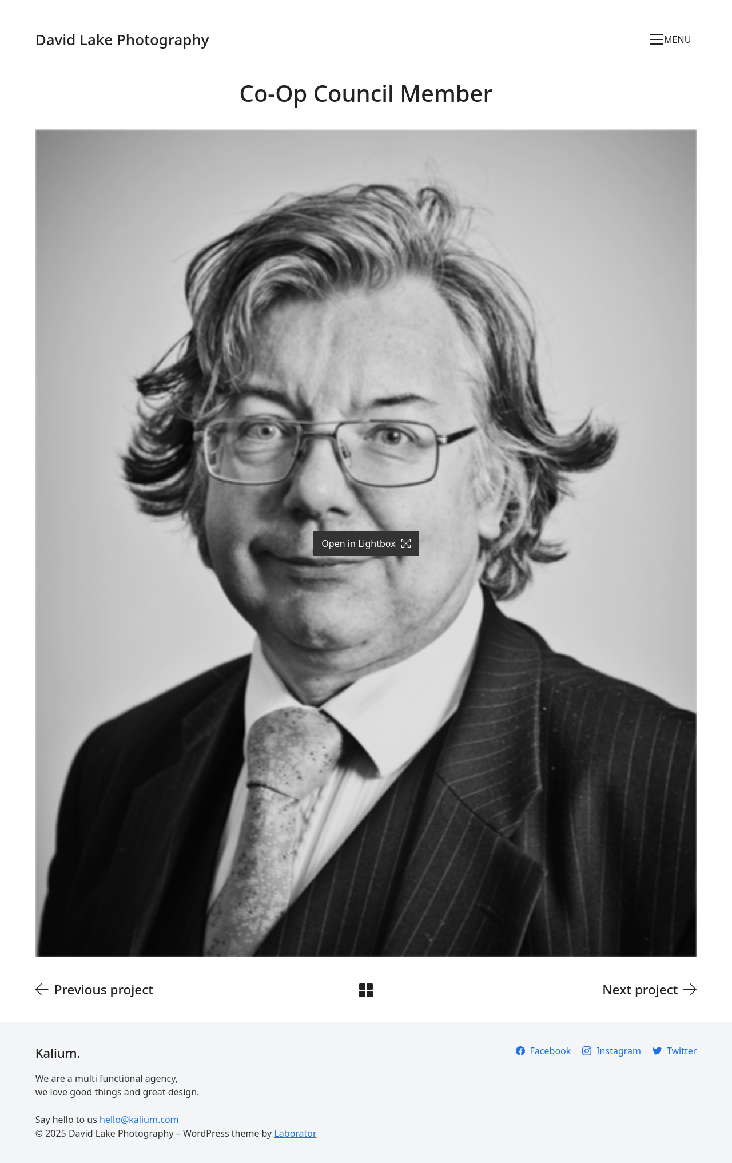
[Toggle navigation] (673, 39)
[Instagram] (611, 1050)
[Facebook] (543, 1050)
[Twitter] (675, 1050)
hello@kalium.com (139, 1119)
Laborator (295, 1133)
